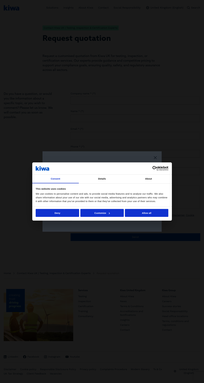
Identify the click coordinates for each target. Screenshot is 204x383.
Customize (102, 213)
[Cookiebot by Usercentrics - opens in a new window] (154, 168)
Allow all (146, 213)
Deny (57, 213)
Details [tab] (102, 178)
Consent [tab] (55, 178)
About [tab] (148, 178)
